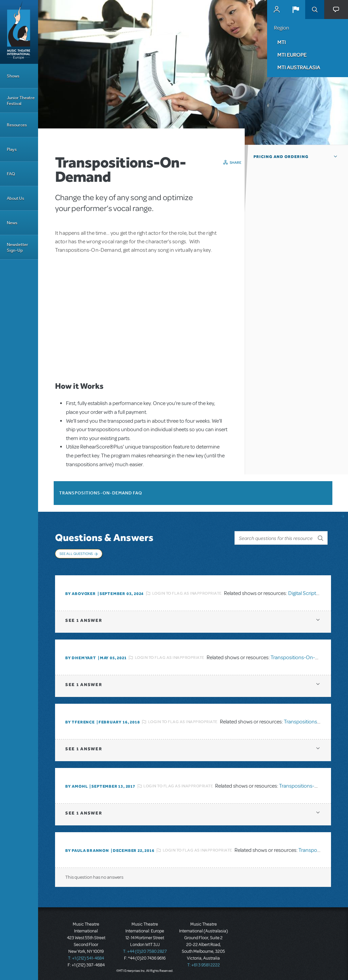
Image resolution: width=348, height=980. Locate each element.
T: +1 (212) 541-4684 (86, 956)
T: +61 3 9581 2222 (203, 963)
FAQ (11, 174)
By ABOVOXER (80, 591)
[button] (295, 9)
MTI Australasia (298, 67)
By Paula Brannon (87, 848)
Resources (17, 125)
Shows (13, 76)
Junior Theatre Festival (21, 100)
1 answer (83, 618)
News (12, 223)
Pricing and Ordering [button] (281, 156)
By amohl (76, 784)
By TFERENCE (80, 720)
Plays (12, 149)
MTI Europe (292, 54)
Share (236, 162)
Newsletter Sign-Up (17, 247)
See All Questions (76, 553)
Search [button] (314, 9)
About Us (15, 198)
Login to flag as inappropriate (187, 591)
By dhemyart (80, 655)
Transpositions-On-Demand (303, 655)
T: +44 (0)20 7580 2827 (145, 949)
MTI (281, 42)
